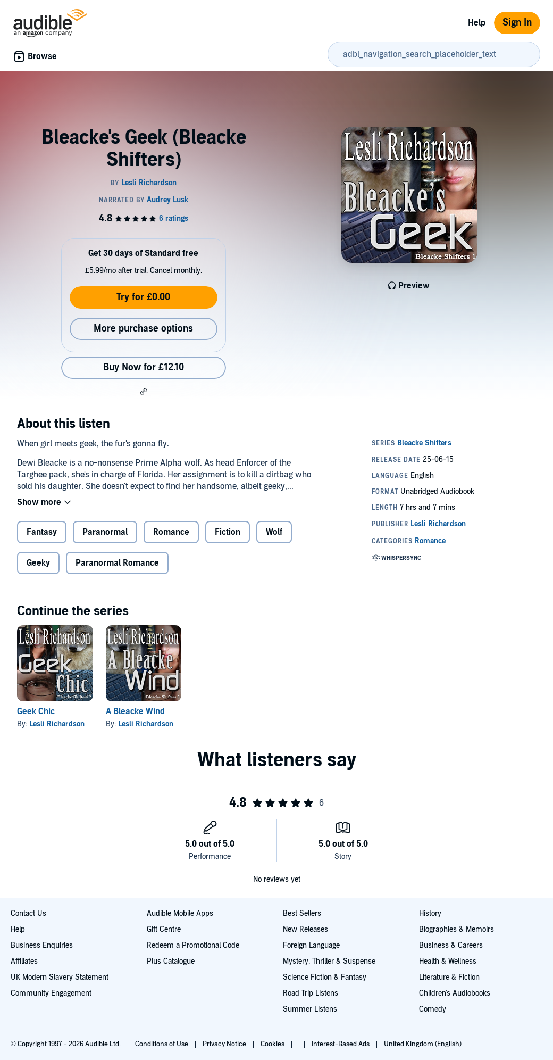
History (430, 913)
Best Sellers (302, 913)
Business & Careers (451, 945)
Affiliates (24, 961)
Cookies (273, 1044)
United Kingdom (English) (423, 1044)
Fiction (227, 532)
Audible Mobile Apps (180, 913)
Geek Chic (36, 711)
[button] (143, 391)
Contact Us (28, 913)
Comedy (432, 1009)
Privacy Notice (225, 1044)
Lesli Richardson (57, 723)
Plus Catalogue (171, 961)
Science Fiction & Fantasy (324, 977)
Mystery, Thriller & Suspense (329, 961)
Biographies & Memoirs (456, 929)
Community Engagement (51, 993)
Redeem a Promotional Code (193, 945)
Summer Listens (310, 1009)
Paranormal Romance (117, 563)
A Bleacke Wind (135, 711)
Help (476, 23)
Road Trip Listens (310, 993)
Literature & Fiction (449, 977)
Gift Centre (164, 929)
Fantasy (42, 532)
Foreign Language (311, 945)
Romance (171, 532)
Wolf (274, 532)
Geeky (38, 563)
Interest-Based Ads (341, 1044)
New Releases (305, 929)
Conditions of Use (162, 1044)
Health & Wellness (447, 961)
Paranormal (105, 532)
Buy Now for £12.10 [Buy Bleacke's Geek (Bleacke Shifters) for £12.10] (143, 367)
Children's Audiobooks (454, 993)
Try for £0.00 (143, 297)
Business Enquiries (42, 945)
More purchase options (143, 328)
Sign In (517, 22)
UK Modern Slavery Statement (59, 977)
